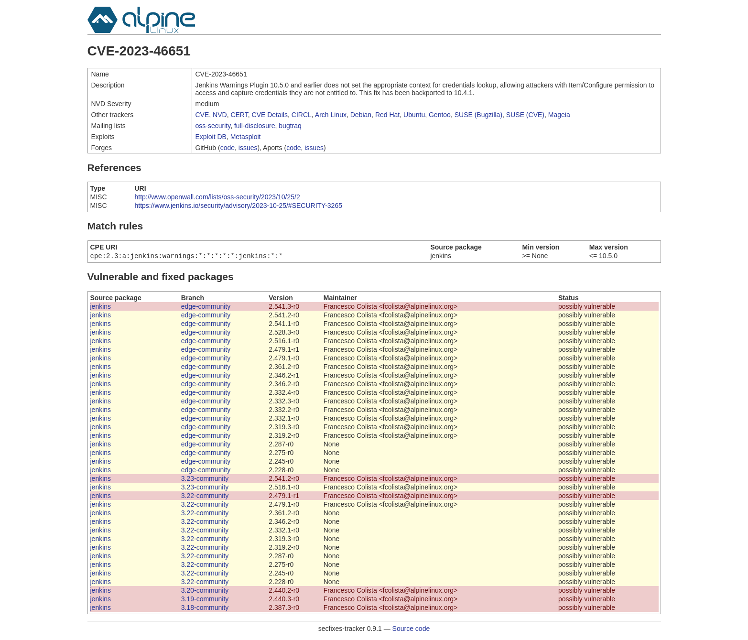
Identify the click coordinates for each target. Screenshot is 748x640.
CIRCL (302, 115)
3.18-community (205, 608)
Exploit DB (211, 137)
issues (248, 148)
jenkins (100, 307)
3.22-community (205, 496)
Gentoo (440, 115)
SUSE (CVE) (525, 115)
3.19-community (205, 600)
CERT (239, 115)
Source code (411, 629)
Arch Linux (331, 115)
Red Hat (387, 115)
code (227, 148)
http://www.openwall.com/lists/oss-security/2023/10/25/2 (217, 197)
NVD (220, 115)
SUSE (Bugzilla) (478, 115)
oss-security (213, 126)
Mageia (559, 115)
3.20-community (205, 591)
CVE (202, 115)
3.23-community (205, 479)
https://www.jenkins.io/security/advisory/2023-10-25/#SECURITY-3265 (238, 205)
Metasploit (245, 137)
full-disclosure (254, 126)
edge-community (206, 307)
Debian (360, 115)
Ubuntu (414, 115)
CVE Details (270, 115)
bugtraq (290, 126)
